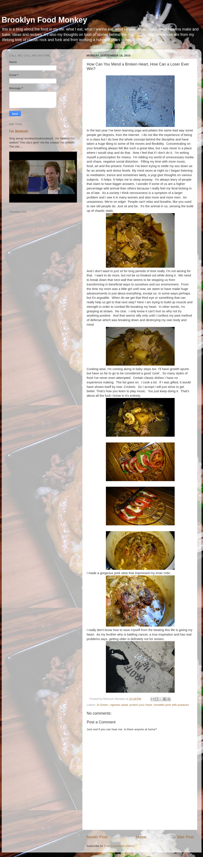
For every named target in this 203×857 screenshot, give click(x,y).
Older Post (184, 837)
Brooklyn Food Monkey (44, 19)
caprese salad (119, 704)
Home (141, 837)
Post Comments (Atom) (119, 846)
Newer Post (97, 837)
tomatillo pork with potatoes (171, 704)
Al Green (102, 704)
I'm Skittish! (18, 131)
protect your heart (140, 704)
